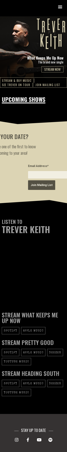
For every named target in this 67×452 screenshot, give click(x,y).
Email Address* (56, 166)
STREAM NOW (52, 69)
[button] (60, 7)
